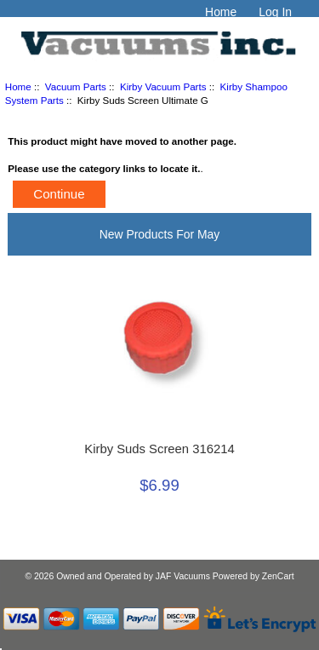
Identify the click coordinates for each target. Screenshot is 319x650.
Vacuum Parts (75, 86)
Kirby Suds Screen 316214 (159, 449)
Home (220, 12)
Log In (275, 12)
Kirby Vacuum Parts (163, 86)
